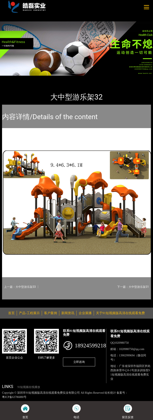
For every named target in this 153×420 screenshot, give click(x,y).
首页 (9, 78)
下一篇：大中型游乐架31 (133, 286)
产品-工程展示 (25, 78)
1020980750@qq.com (131, 349)
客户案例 (50, 313)
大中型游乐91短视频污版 (55, 78)
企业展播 (85, 313)
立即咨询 (79, 361)
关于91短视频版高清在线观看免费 (120, 313)
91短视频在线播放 (28, 387)
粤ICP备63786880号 (14, 397)
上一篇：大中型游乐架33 (20, 286)
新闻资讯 (67, 313)
